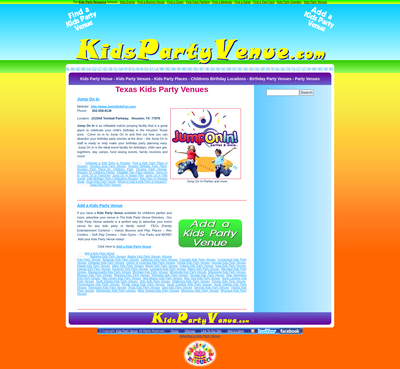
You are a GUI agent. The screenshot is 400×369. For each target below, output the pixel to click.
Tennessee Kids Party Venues (107, 287)
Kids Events (127, 2)
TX (293, 68)
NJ (223, 68)
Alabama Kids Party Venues (108, 256)
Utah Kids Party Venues (177, 287)
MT (202, 68)
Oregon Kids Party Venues (229, 281)
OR (263, 68)
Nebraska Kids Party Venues (169, 275)
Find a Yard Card (263, 2)
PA (268, 68)
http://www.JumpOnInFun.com (113, 106)
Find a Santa (242, 2)
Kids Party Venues (315, 2)
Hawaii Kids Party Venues (93, 265)
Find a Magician (222, 2)
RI (272, 68)
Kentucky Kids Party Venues (130, 268)
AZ (78, 68)
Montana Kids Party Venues (132, 275)
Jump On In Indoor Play (128, 175)
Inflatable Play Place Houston (135, 172)
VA (309, 68)
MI (179, 68)
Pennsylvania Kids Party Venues (98, 284)
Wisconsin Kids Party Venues (200, 290)
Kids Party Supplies (289, 2)
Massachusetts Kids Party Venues (109, 272)
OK (257, 68)
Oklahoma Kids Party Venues (191, 281)
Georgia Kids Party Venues (229, 262)
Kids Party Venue (127, 331)
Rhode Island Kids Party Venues (143, 284)
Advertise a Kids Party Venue (200, 336)
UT (298, 68)
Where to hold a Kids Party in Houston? (142, 181)
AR (83, 68)
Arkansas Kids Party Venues (121, 259)
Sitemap (190, 331)
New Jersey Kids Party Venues (121, 278)
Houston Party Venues (151, 169)
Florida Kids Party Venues (193, 262)
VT (304, 68)
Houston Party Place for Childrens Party (105, 169)
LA (156, 68)
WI (325, 68)
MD (168, 68)
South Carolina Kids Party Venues (189, 284)
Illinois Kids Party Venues (161, 265)
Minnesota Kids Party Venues (187, 272)
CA (89, 68)
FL (116, 68)
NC (240, 68)
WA (314, 68)
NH (218, 68)
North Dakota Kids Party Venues (117, 281)
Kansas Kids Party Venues (94, 268)
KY (151, 68)
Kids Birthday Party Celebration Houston (112, 178)
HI (125, 68)
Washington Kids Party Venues (116, 290)
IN (137, 68)
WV (320, 68)
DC (105, 68)
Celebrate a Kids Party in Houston (108, 163)
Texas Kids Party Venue (101, 181)
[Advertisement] (200, 19)
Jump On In (88, 99)
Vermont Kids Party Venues (211, 287)
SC (277, 68)
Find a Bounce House (150, 2)
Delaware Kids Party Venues (106, 262)
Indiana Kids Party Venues (197, 265)
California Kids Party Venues (159, 259)
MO (196, 68)
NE (207, 68)
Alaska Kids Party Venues (143, 256)
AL (67, 68)
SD (283, 68)
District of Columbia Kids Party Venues (150, 262)
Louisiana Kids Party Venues (168, 268)
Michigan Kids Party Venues (150, 272)
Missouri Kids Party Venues (94, 275)
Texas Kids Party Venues (105, 184)
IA (141, 68)
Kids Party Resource (92, 2)
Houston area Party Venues (108, 166)
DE (111, 68)
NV (213, 68)
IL (134, 68)
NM (229, 68)
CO (94, 68)
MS (190, 68)
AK (73, 68)
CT (100, 68)
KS (146, 68)
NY (234, 68)
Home (175, 331)
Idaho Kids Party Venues (128, 265)
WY (331, 68)
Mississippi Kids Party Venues (227, 272)
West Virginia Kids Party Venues (158, 290)
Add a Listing (235, 331)
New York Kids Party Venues (202, 278)
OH (251, 68)
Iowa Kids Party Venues (230, 265)
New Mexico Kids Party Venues (162, 278)
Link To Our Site (211, 331)
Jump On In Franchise (95, 175)
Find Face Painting (198, 2)
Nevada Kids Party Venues (207, 275)
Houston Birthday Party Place (147, 166)
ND (246, 68)
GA (121, 68)
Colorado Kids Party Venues (197, 259)
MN (184, 68)
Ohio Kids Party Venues (155, 281)
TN (288, 68)
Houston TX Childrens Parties (96, 172)
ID (130, 68)
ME (162, 68)
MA (174, 68)
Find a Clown (175, 2)
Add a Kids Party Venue (100, 205)
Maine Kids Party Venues (203, 268)
